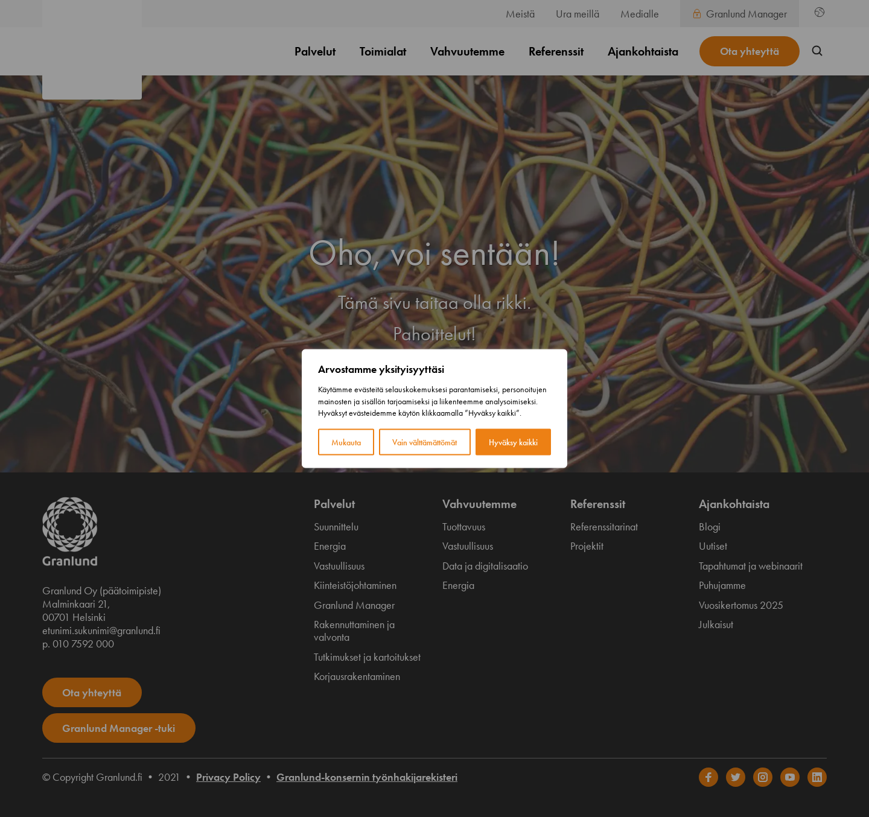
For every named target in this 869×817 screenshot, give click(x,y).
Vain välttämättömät (424, 441)
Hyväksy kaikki (513, 441)
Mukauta (346, 441)
